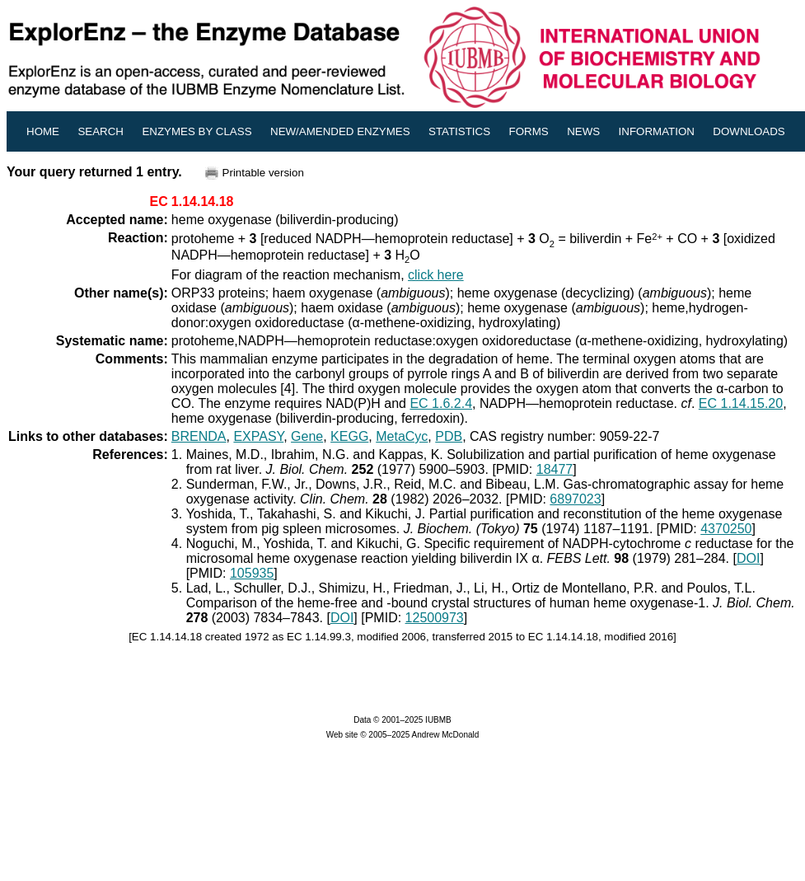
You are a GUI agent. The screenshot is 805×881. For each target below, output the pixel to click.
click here (436, 275)
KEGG (349, 436)
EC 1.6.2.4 (441, 403)
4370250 (725, 529)
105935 (252, 573)
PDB (448, 436)
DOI (748, 558)
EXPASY (258, 436)
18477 (554, 469)
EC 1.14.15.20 (741, 403)
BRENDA (199, 436)
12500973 (434, 618)
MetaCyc (402, 436)
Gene (307, 436)
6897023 (575, 499)
